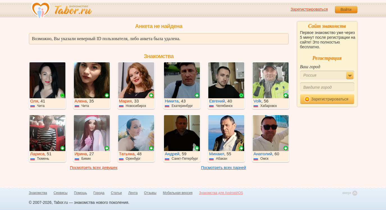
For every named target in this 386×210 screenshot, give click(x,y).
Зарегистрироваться (309, 9)
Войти (346, 9)
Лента (133, 193)
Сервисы (61, 193)
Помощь (80, 193)
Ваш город (310, 66)
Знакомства (38, 193)
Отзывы (150, 193)
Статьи (116, 193)
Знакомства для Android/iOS (221, 193)
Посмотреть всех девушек (93, 167)
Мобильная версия (178, 193)
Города (98, 193)
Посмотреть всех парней (223, 167)
